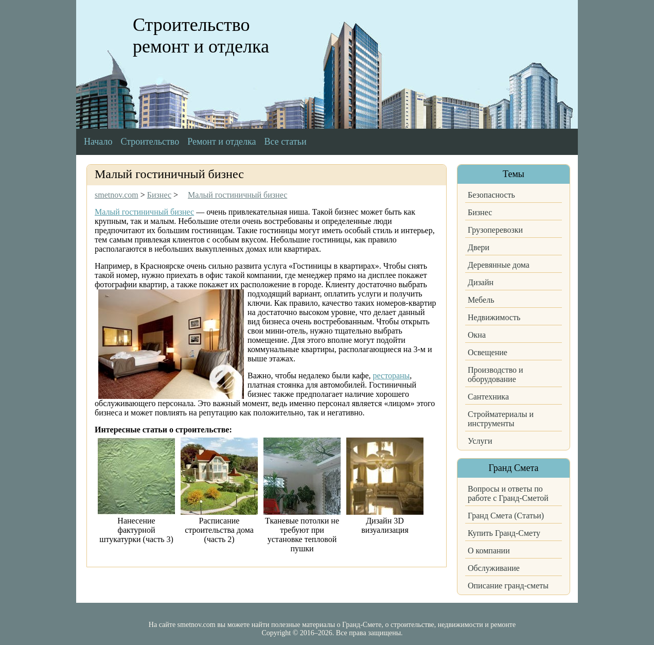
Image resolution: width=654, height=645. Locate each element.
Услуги (480, 441)
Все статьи (285, 141)
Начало (98, 141)
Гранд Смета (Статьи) (506, 515)
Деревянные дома (498, 264)
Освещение (487, 352)
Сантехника (488, 396)
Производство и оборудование (495, 374)
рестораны (391, 375)
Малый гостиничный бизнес (144, 211)
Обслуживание (494, 568)
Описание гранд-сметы (508, 585)
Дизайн (480, 282)
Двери (478, 247)
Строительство (149, 141)
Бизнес (480, 212)
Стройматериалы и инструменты (501, 419)
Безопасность (491, 194)
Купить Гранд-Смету (504, 533)
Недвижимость (494, 317)
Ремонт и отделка (221, 141)
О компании (489, 550)
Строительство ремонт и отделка (201, 35)
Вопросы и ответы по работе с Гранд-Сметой (508, 493)
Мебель (481, 299)
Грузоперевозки (495, 229)
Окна (477, 334)
